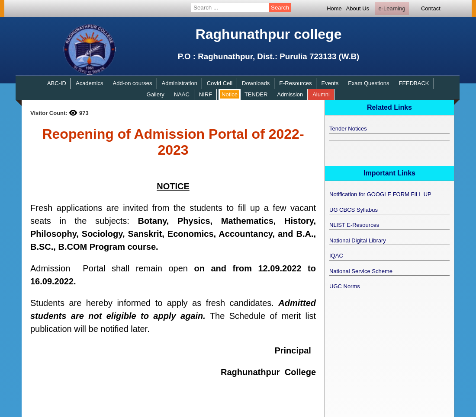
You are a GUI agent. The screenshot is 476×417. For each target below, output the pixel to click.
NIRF (205, 94)
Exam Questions (368, 83)
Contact (431, 8)
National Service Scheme (360, 271)
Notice (230, 94)
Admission (290, 94)
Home (334, 8)
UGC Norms (344, 286)
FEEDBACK (414, 83)
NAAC (182, 94)
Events (329, 83)
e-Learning (391, 8)
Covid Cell (219, 83)
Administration (179, 83)
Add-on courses (132, 83)
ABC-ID (56, 83)
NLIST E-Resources (354, 225)
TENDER (255, 94)
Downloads (256, 83)
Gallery (155, 94)
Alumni (321, 94)
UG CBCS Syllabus (353, 210)
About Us (357, 8)
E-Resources (295, 83)
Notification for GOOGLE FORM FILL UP (380, 194)
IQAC (336, 255)
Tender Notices (348, 128)
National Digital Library (357, 240)
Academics (89, 83)
